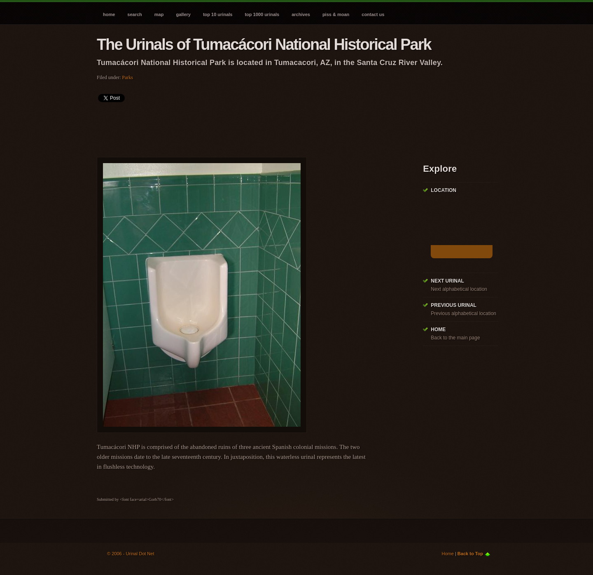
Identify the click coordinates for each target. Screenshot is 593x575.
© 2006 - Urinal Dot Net (130, 553)
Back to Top (470, 553)
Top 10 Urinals (218, 14)
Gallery (183, 14)
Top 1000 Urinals (262, 14)
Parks (127, 77)
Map (159, 14)
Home (109, 14)
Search (134, 14)
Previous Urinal (453, 305)
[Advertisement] (247, 126)
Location (443, 190)
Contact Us (373, 14)
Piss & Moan (335, 14)
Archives (301, 14)
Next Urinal (447, 281)
